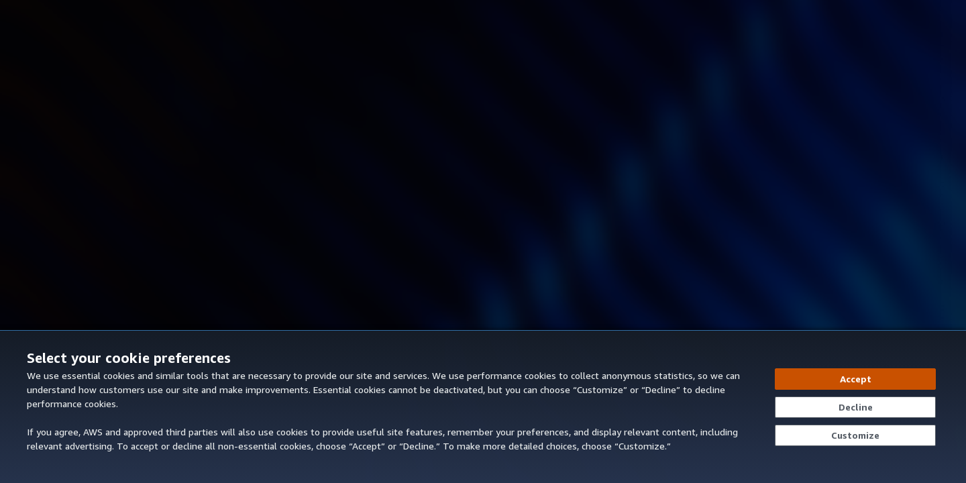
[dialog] (483, 406)
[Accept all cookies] (855, 379)
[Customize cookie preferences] (855, 435)
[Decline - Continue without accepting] (855, 407)
